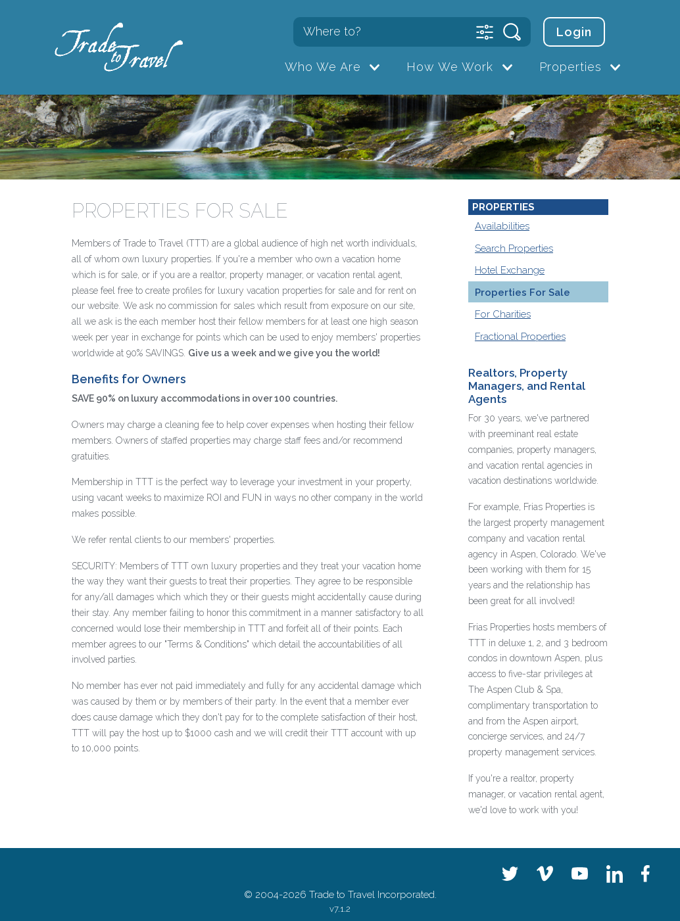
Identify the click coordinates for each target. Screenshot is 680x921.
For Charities (503, 314)
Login (574, 32)
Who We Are (323, 67)
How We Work (449, 67)
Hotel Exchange (510, 270)
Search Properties (514, 248)
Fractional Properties (520, 336)
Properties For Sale (522, 292)
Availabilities (502, 226)
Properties (570, 67)
